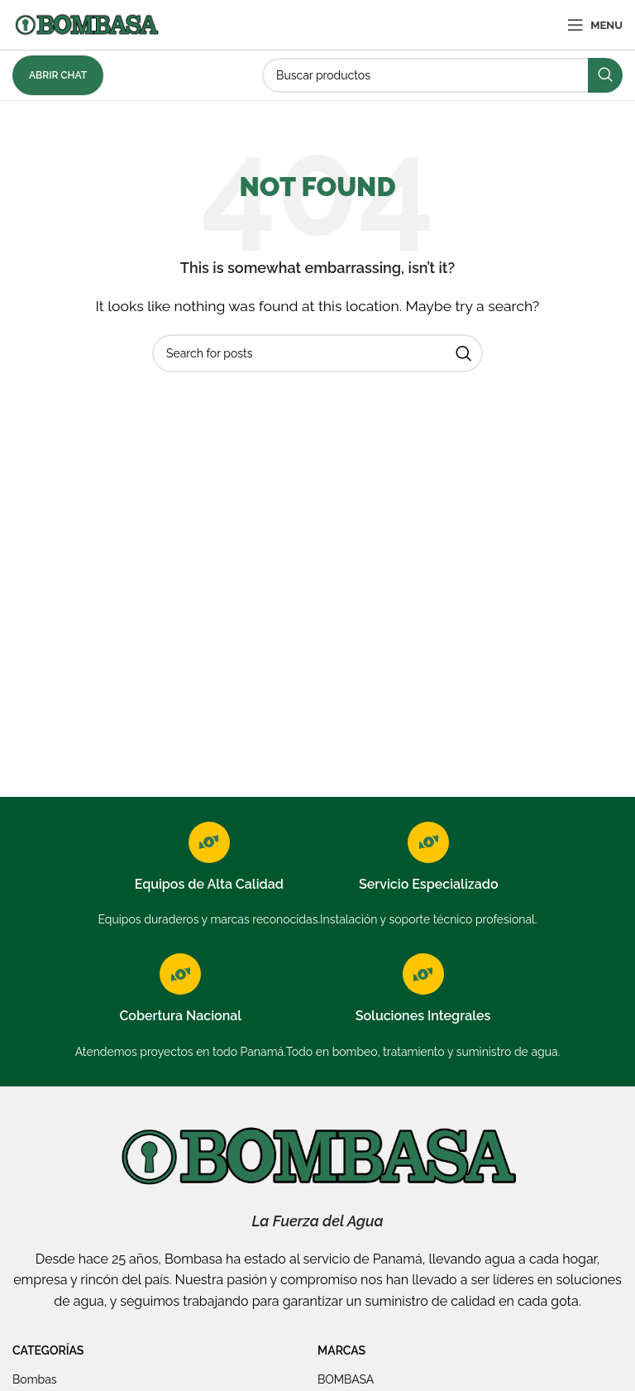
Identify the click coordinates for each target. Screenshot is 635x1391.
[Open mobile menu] (595, 24)
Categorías (48, 1350)
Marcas (341, 1350)
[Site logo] (86, 23)
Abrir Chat (58, 75)
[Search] (442, 75)
